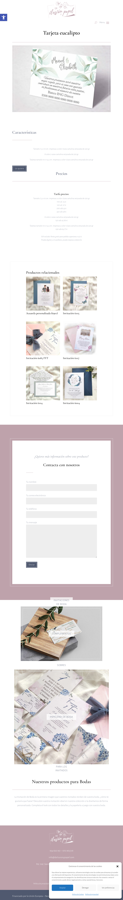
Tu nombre (61, 485)
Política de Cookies (78, 894)
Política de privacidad (92, 894)
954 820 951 (55, 851)
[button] (3, 17)
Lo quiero (19, 168)
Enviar (32, 565)
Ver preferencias (108, 888)
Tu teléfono (61, 512)
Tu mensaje (61, 539)
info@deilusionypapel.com (61, 857)
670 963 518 (68, 851)
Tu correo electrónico (61, 498)
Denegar (85, 888)
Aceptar (62, 888)
